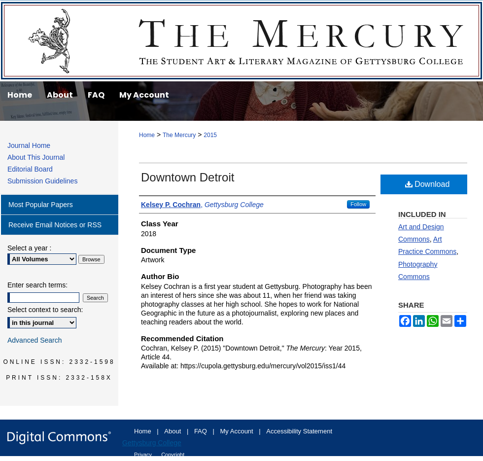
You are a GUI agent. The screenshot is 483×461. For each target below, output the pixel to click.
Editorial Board (30, 169)
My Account (237, 431)
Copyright (172, 455)
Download (427, 184)
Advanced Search (34, 340)
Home (147, 135)
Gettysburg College (151, 443)
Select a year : (29, 248)
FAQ (201, 431)
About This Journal (36, 157)
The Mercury (241, 40)
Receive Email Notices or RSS (55, 225)
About (173, 431)
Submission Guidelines (42, 181)
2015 (210, 135)
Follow (358, 204)
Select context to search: (45, 310)
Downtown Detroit (187, 177)
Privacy (143, 455)
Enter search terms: (37, 285)
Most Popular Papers (40, 205)
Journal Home (28, 145)
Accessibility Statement (299, 431)
